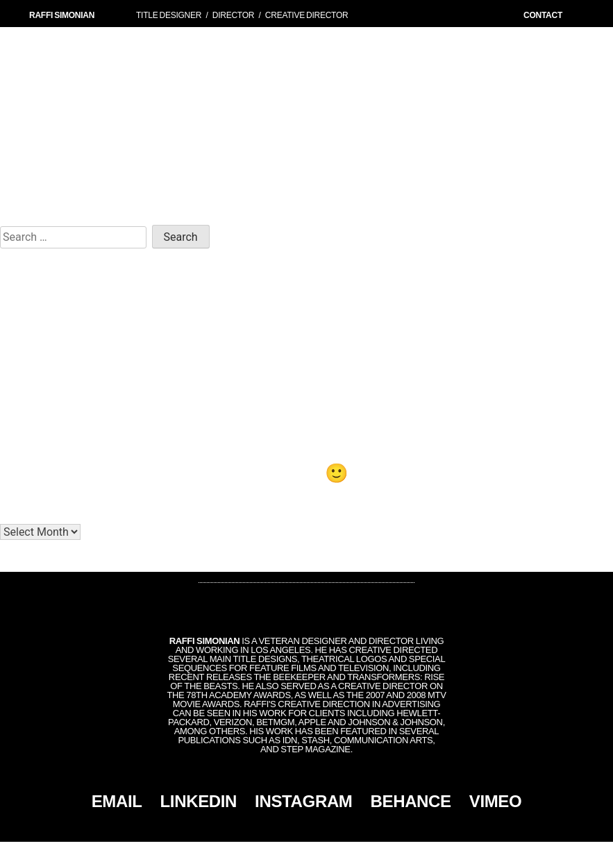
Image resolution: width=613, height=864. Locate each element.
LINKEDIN (198, 801)
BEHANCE (411, 801)
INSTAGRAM (303, 801)
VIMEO (495, 801)
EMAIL (117, 801)
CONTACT (542, 15)
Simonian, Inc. (283, 853)
